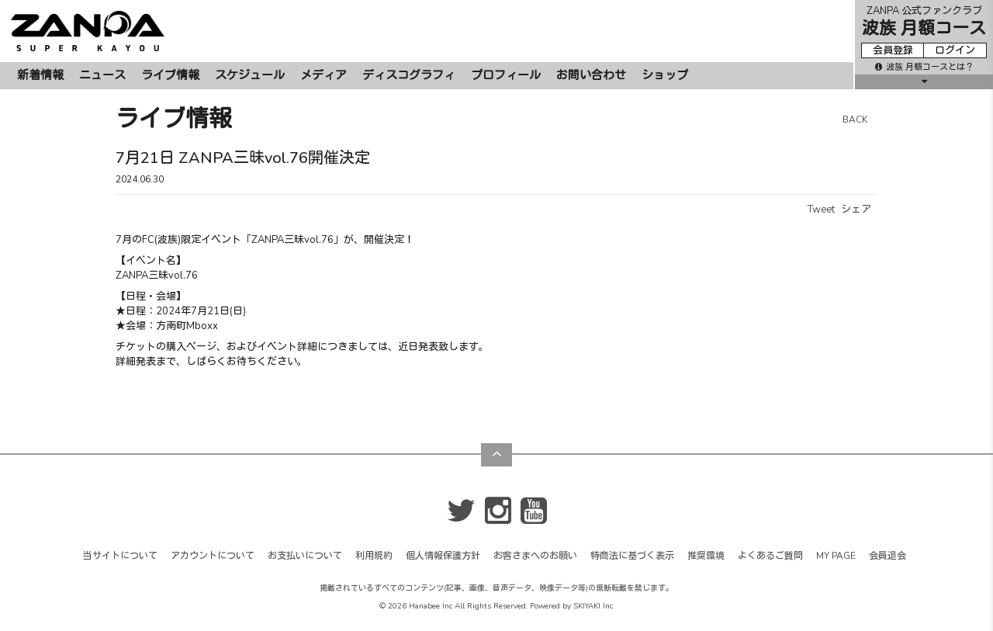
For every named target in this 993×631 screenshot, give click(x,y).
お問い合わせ (591, 75)
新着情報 (40, 75)
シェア (856, 210)
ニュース (102, 75)
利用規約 (374, 556)
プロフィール (506, 75)
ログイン (955, 50)
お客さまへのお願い (535, 556)
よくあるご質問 (770, 556)
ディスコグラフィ (408, 75)
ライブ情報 (170, 75)
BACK (854, 119)
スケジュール (250, 75)
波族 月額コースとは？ (924, 67)
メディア (323, 75)
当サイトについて (120, 556)
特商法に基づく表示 (632, 556)
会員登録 (893, 50)
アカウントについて (212, 556)
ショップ (665, 75)
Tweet (821, 210)
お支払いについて (305, 556)
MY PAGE (836, 556)
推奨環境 (706, 556)
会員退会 (887, 556)
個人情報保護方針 (443, 556)
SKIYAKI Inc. (593, 606)
